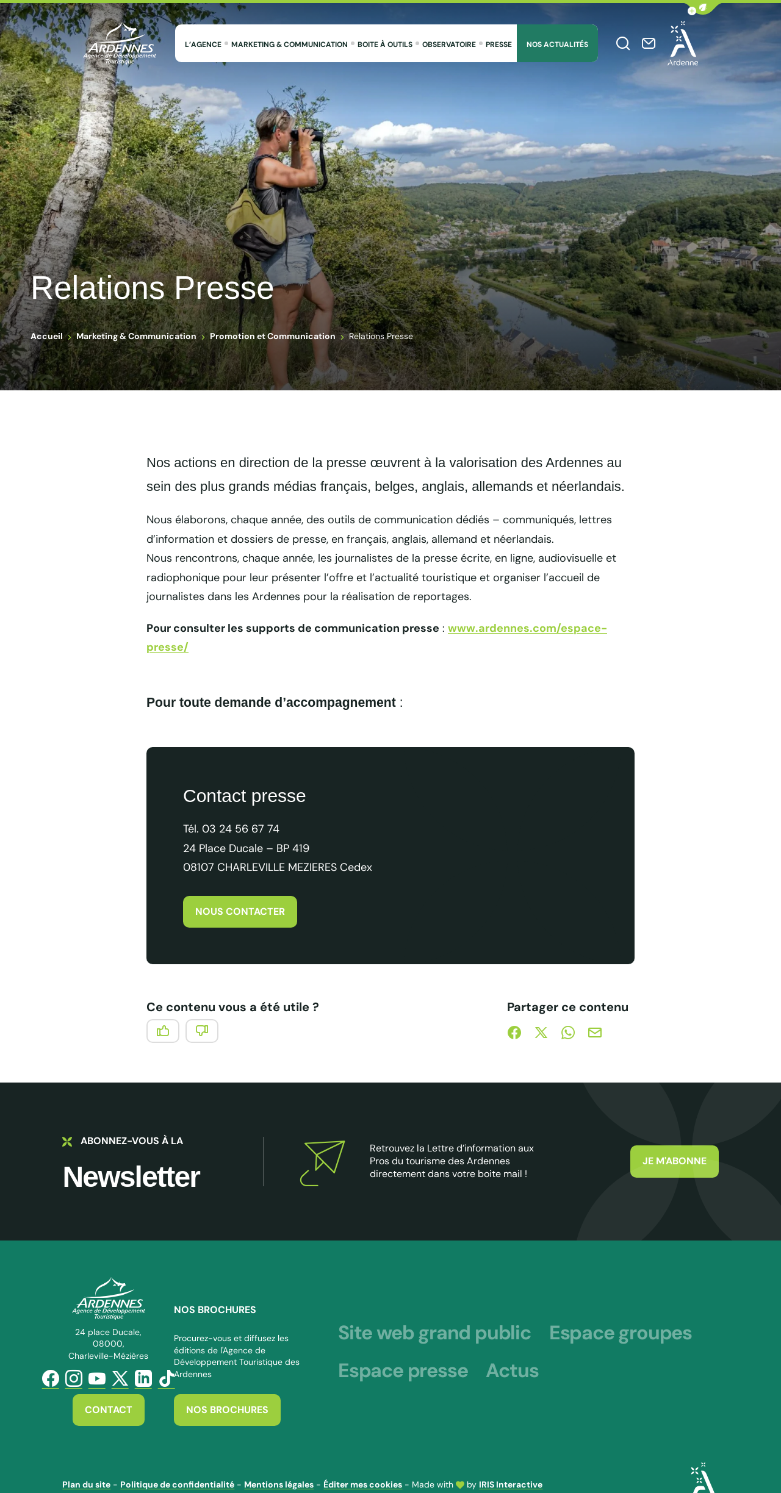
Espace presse (402, 1370)
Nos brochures (227, 1409)
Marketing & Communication (289, 44)
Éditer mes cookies (362, 1484)
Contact (108, 1409)
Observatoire (449, 44)
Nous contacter (240, 911)
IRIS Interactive (510, 1484)
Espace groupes (620, 1332)
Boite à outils (385, 44)
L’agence (203, 44)
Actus (512, 1370)
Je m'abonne (674, 1161)
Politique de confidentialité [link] (177, 1484)
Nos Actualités (557, 44)
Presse (499, 44)
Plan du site (86, 1484)
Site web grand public (434, 1332)
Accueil (47, 336)
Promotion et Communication (273, 336)
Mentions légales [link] (279, 1484)
